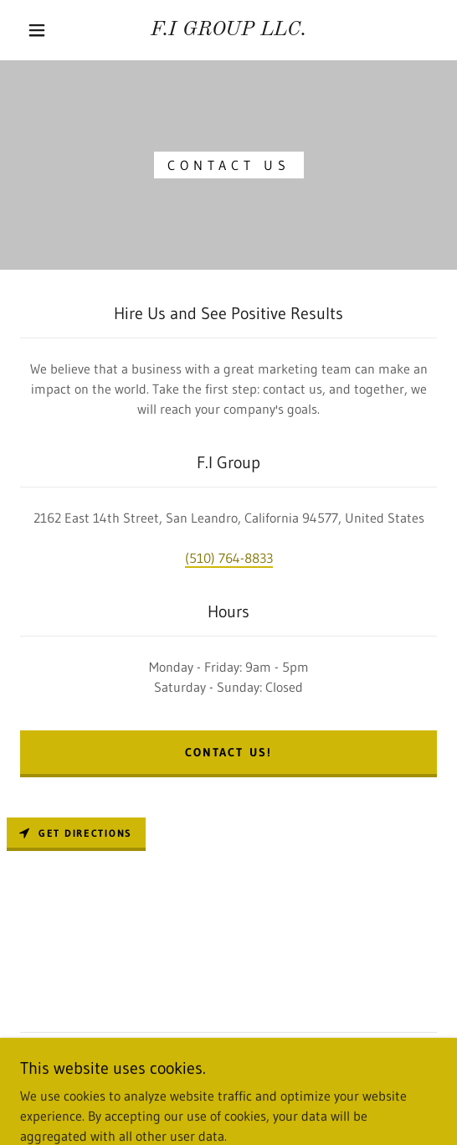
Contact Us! (228, 752)
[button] (41, 30)
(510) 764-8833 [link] (229, 557)
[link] (228, 30)
